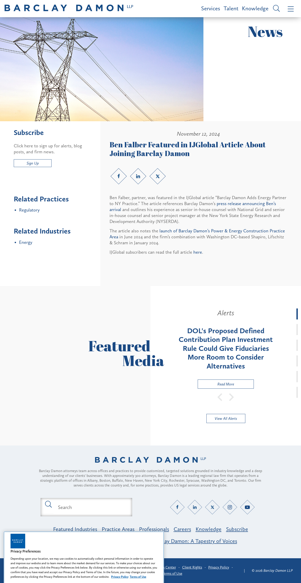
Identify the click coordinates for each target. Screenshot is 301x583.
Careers (182, 529)
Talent (231, 8)
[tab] (297, 313)
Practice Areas (118, 529)
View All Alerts (226, 418)
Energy (25, 242)
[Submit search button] (48, 504)
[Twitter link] (157, 176)
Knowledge (255, 8)
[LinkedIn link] (138, 176)
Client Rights (192, 567)
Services (210, 8)
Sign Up (33, 163)
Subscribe (237, 529)
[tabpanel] (225, 348)
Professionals (154, 529)
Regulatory (29, 210)
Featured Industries (75, 529)
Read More (216, 385)
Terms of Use (172, 573)
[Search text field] (91, 507)
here (197, 252)
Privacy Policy (218, 567)
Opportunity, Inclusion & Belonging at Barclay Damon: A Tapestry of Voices (150, 541)
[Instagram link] (230, 507)
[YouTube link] (247, 507)
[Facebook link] (118, 176)
